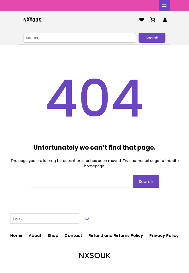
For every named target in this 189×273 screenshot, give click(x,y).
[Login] (164, 19)
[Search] (87, 218)
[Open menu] (164, 5)
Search (152, 37)
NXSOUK (32, 19)
